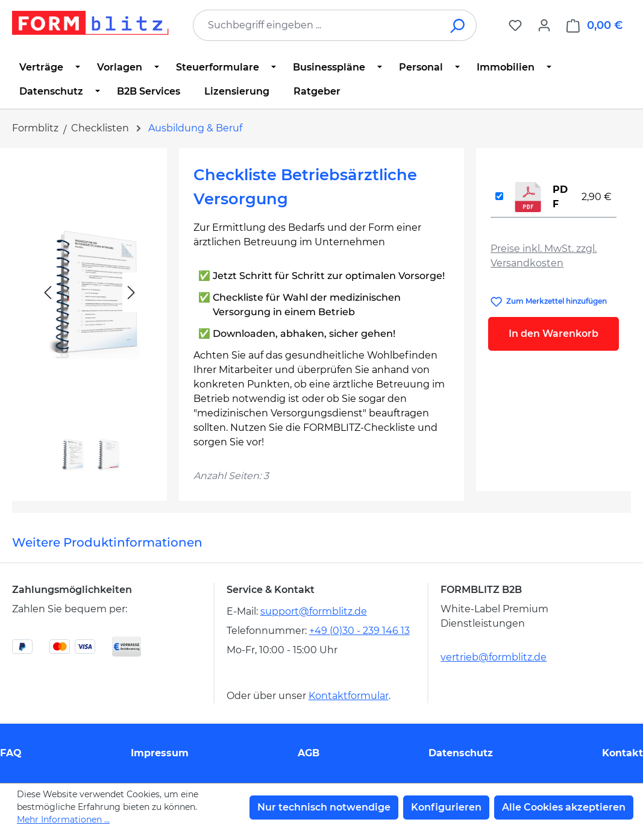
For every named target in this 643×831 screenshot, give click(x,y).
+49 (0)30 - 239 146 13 (359, 630)
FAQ (11, 753)
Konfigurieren (446, 807)
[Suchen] (458, 25)
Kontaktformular (349, 695)
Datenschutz (460, 753)
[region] (89, 319)
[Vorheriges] (48, 292)
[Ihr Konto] (544, 25)
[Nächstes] (131, 292)
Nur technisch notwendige (324, 807)
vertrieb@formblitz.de (494, 657)
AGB (308, 753)
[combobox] (317, 25)
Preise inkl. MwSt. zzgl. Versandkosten (544, 256)
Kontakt (622, 753)
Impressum (160, 753)
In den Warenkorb (553, 333)
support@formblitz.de (313, 611)
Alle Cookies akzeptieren (564, 807)
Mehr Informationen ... (63, 819)
